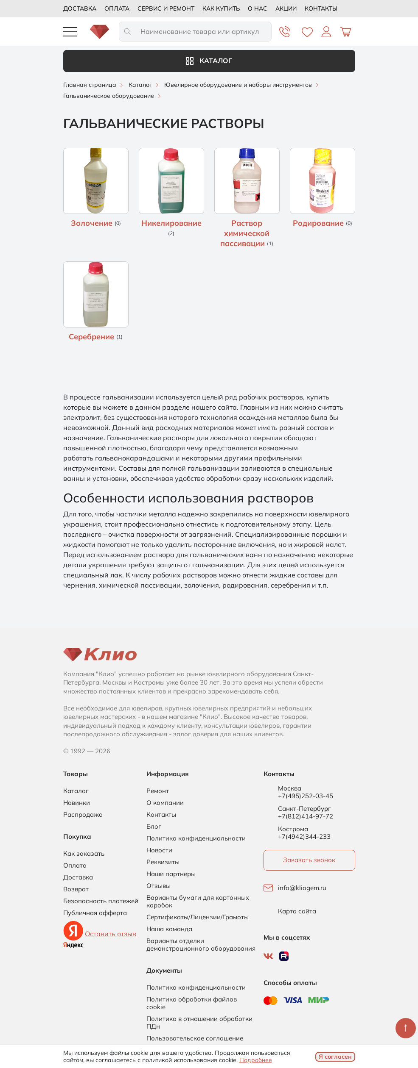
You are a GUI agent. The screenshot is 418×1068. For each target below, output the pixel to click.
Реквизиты (163, 862)
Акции (286, 8)
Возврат (76, 889)
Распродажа (83, 814)
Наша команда (169, 929)
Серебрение (92, 336)
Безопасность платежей (100, 901)
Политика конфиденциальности (196, 838)
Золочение (93, 223)
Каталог (209, 60)
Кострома (293, 829)
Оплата (116, 8)
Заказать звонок (309, 860)
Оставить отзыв (110, 933)
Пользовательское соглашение (194, 1038)
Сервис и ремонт (165, 8)
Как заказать (83, 853)
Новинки (76, 803)
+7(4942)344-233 (304, 836)
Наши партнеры (171, 874)
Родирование (319, 223)
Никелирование (171, 223)
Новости (159, 850)
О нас (257, 8)
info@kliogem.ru (302, 888)
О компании (165, 803)
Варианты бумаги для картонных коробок (197, 901)
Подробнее (255, 1060)
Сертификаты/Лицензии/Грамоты (197, 917)
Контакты (321, 8)
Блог (153, 826)
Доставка (79, 8)
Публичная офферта (95, 913)
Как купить (221, 8)
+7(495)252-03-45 (305, 796)
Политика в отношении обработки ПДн (199, 1022)
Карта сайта (297, 911)
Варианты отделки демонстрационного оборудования (200, 944)
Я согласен (335, 1056)
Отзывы (158, 886)
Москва (289, 788)
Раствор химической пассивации (244, 233)
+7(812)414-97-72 (305, 816)
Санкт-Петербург (304, 809)
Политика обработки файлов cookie (191, 1003)
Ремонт (157, 791)
